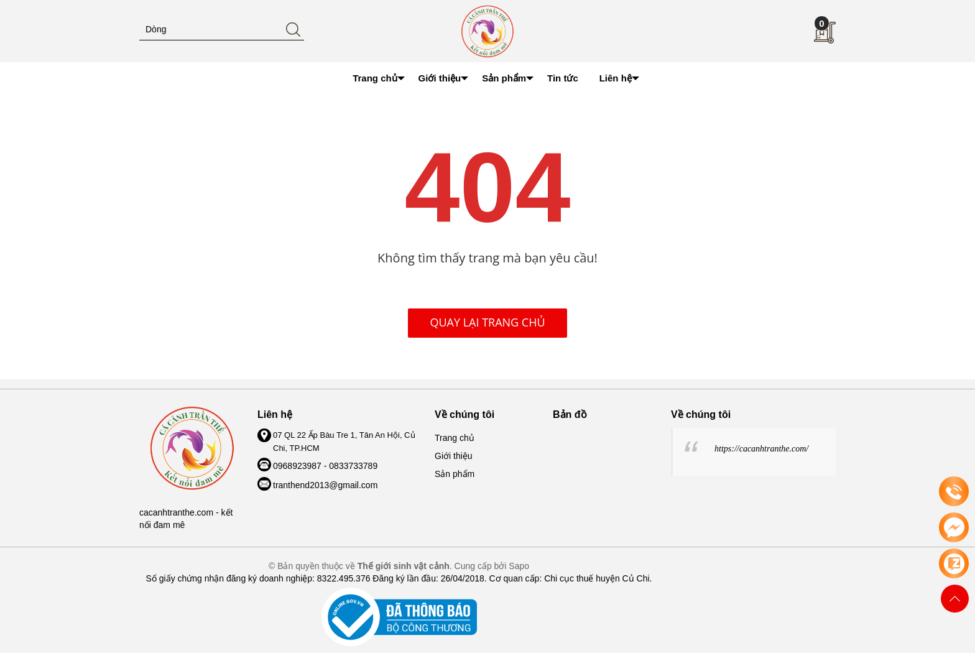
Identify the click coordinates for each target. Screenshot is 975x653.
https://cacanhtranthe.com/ (761, 448)
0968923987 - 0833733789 (325, 466)
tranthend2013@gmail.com (325, 485)
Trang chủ (454, 438)
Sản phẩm (454, 474)
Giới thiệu (454, 456)
